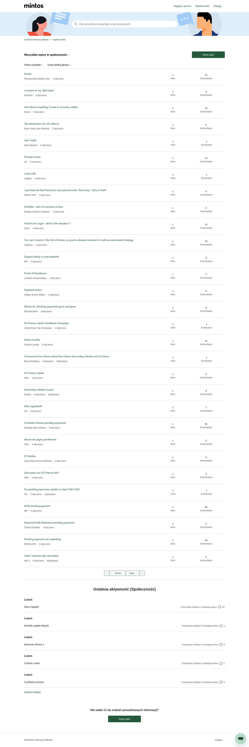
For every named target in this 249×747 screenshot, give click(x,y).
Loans (28, 599)
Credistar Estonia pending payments (45, 422)
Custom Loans (32, 663)
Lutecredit (30, 173)
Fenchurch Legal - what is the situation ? (47, 223)
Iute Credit (30, 140)
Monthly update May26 (36, 625)
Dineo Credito (32, 339)
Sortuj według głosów (59, 65)
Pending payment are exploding (42, 539)
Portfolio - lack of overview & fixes (43, 206)
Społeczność (202, 6)
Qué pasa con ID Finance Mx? (41, 472)
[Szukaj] (124, 24)
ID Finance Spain (34, 373)
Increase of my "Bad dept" (39, 90)
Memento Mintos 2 (34, 644)
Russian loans (32, 156)
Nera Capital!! (31, 607)
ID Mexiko (30, 456)
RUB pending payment (37, 505)
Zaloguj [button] (217, 6)
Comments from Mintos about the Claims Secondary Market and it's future (66, 356)
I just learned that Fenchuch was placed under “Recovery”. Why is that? (65, 190)
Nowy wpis (208, 54)
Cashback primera (34, 682)
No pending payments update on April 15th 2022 (52, 489)
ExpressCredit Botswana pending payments (49, 522)
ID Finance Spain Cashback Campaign (46, 323)
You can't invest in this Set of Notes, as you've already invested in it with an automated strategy (78, 240)
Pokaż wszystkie (33, 65)
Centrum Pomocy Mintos (36, 39)
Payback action (33, 289)
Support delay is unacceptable (41, 256)
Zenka (27, 73)
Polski (220, 740)
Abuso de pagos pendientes (40, 439)
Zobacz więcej (32, 692)
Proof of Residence (35, 273)
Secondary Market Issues (38, 389)
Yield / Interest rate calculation (41, 555)
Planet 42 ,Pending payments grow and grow (50, 306)
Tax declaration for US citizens (41, 123)
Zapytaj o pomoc (182, 6)
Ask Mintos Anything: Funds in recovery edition (51, 107)
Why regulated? (33, 406)
